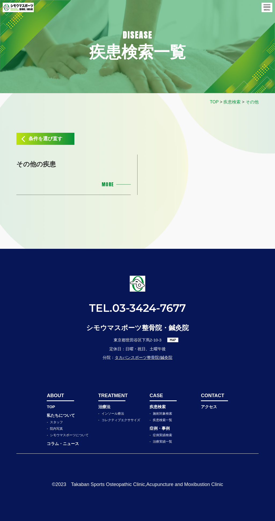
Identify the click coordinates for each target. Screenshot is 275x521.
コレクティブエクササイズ (121, 420)
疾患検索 (158, 406)
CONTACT (212, 395)
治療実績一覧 (162, 441)
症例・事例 (160, 428)
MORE (108, 184)
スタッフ (56, 422)
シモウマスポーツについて (69, 435)
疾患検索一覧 (162, 420)
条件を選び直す (45, 138)
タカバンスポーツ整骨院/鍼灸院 (143, 357)
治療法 (104, 406)
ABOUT (55, 395)
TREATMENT (111, 395)
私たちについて (61, 415)
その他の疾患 (36, 164)
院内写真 (56, 429)
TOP (51, 406)
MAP (173, 340)
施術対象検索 (162, 413)
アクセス (209, 406)
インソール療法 (113, 413)
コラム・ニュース (63, 443)
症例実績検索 (162, 435)
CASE (156, 395)
